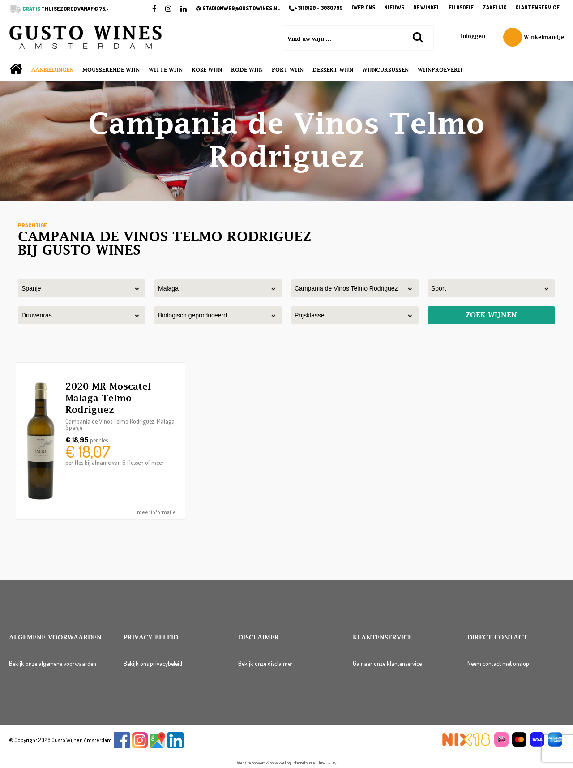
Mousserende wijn (111, 70)
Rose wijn (207, 70)
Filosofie (461, 8)
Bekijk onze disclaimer (265, 663)
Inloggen (473, 36)
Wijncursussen (385, 70)
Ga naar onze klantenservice (387, 663)
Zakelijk (494, 8)
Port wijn (288, 70)
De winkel (426, 8)
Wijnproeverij (440, 70)
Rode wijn (247, 70)
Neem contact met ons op (498, 663)
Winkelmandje (533, 37)
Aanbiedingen (52, 70)
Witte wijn (166, 70)
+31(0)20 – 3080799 (315, 8)
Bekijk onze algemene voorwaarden (52, 663)
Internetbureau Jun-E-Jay (314, 762)
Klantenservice (537, 8)
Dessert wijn (332, 70)
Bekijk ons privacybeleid (153, 663)
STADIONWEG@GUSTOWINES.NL (238, 8)
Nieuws (394, 8)
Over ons (363, 8)
